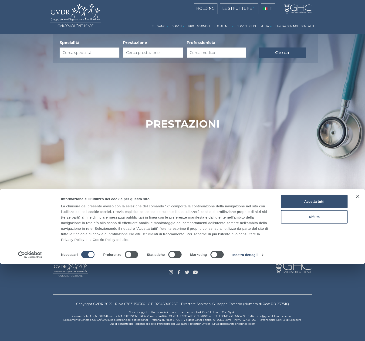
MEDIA (264, 26)
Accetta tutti (314, 278)
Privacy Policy (183, 258)
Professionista (201, 43)
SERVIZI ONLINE (247, 26)
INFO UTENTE (221, 26)
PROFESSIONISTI (199, 26)
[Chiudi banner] (357, 273)
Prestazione (135, 43)
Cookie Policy (154, 258)
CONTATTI (307, 26)
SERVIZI (177, 26)
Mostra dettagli (244, 332)
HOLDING (205, 8)
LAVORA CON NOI (286, 26)
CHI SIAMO (158, 26)
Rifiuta (314, 294)
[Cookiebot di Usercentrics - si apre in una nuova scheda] (30, 331)
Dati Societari (211, 258)
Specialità (69, 43)
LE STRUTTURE (237, 8)
